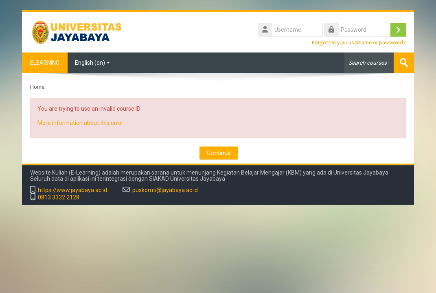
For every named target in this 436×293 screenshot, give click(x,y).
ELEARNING (44, 62)
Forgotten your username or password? (359, 42)
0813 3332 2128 (58, 198)
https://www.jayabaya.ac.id (72, 190)
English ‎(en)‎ (92, 62)
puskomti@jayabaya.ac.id (165, 190)
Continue (219, 153)
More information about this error (80, 123)
